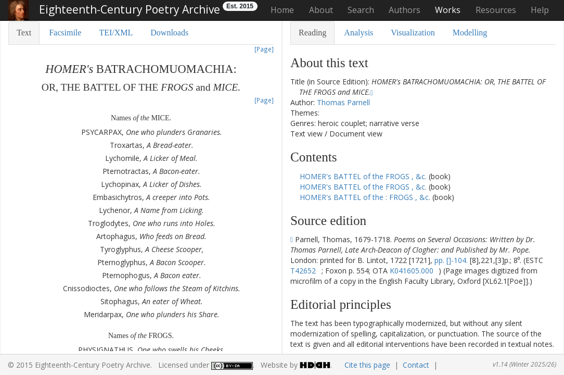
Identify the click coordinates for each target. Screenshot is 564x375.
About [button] (321, 10)
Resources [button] (496, 10)
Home (282, 10)
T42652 (303, 271)
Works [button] (447, 10)
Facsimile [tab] (65, 32)
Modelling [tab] (470, 32)
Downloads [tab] (169, 32)
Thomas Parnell (343, 102)
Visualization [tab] (412, 32)
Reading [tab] (312, 32)
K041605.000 (411, 271)
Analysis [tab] (358, 32)
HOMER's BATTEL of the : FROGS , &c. (366, 197)
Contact (416, 365)
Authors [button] (404, 10)
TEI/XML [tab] (116, 32)
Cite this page (367, 365)
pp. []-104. (451, 260)
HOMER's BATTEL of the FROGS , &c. (364, 176)
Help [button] (540, 10)
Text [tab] (24, 32)
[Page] (264, 49)
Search (361, 10)
